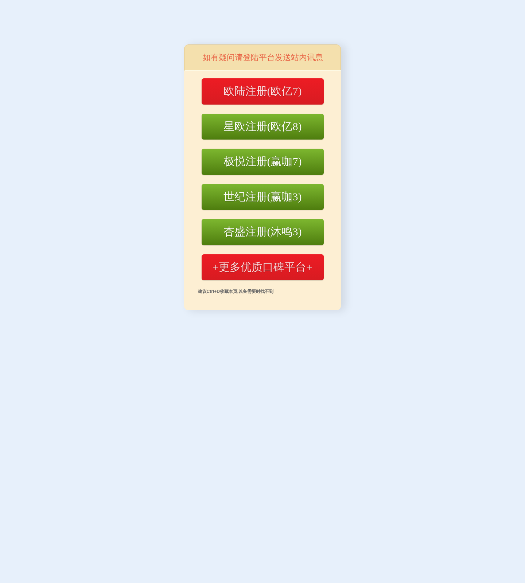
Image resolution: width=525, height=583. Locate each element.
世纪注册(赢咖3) (262, 197)
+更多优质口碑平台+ (262, 267)
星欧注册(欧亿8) (262, 126)
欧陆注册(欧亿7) (262, 91)
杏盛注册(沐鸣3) (262, 232)
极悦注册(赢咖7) (262, 161)
